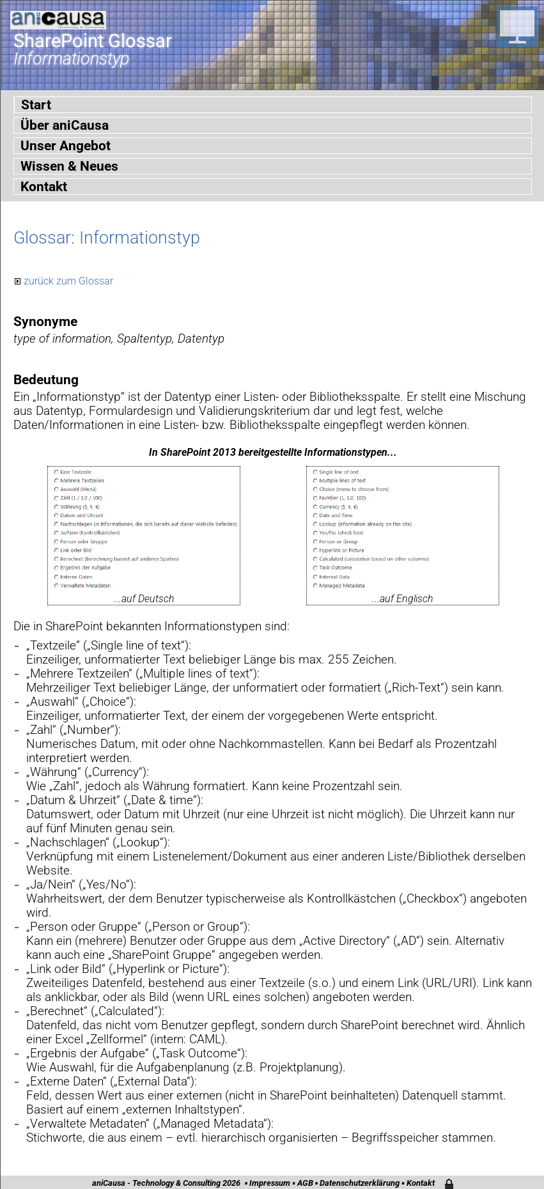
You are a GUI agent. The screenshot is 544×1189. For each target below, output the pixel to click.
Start (36, 105)
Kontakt (43, 186)
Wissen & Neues (69, 166)
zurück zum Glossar (68, 281)
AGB (305, 1183)
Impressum (269, 1183)
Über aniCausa (64, 125)
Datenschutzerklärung (360, 1183)
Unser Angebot (65, 145)
